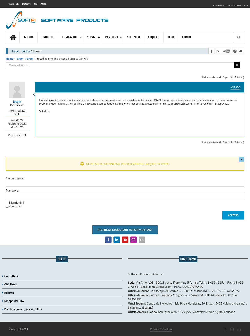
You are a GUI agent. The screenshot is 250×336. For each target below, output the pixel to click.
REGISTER (13, 3)
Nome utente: (15, 178)
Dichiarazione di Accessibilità (23, 309)
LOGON (26, 3)
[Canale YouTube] (226, 51)
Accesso (233, 215)
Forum (26, 51)
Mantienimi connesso (16, 204)
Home (15, 51)
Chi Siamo (10, 284)
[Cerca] (237, 65)
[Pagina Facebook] (211, 51)
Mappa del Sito (14, 301)
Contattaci (11, 276)
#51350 (235, 87)
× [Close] (242, 159)
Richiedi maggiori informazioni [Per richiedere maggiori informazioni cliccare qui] (125, 229)
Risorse (9, 292)
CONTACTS (40, 3)
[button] (239, 37)
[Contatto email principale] (241, 51)
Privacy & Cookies (161, 329)
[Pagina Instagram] (235, 51)
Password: (12, 190)
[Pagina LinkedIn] (217, 51)
